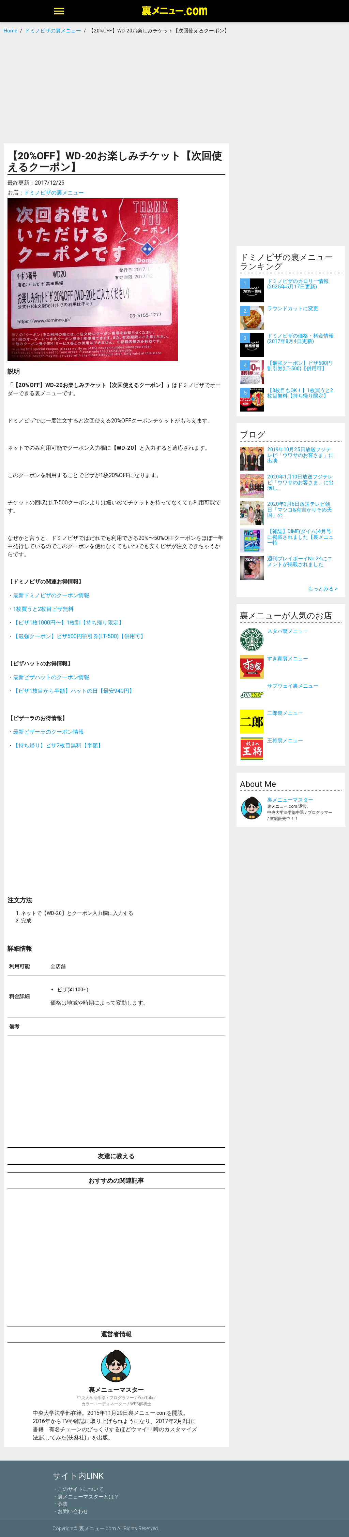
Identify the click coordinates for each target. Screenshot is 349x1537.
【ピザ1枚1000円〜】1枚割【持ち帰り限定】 (68, 622)
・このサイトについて (78, 1489)
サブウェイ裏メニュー (292, 686)
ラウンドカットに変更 (292, 308)
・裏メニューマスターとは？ (85, 1496)
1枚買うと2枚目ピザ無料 (43, 608)
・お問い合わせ (70, 1511)
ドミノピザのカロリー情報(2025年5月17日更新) (298, 284)
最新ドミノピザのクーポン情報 (51, 595)
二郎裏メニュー (285, 713)
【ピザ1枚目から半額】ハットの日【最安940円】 (74, 690)
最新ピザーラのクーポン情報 (48, 731)
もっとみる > (323, 588)
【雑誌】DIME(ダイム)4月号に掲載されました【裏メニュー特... (300, 537)
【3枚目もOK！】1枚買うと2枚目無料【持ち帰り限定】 (300, 393)
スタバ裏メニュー (287, 631)
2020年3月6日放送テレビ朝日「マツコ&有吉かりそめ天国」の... (299, 509)
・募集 (60, 1503)
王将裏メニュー (285, 740)
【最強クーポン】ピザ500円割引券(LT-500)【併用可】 (79, 636)
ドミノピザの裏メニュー (54, 192)
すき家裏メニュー (287, 658)
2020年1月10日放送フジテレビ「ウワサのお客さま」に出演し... (300, 482)
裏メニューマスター (290, 799)
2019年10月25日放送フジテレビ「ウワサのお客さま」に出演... (300, 455)
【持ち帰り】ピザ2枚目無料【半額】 (58, 745)
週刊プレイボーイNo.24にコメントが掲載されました (299, 561)
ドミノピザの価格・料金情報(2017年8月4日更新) (300, 338)
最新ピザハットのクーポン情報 (51, 677)
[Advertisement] (174, 89)
